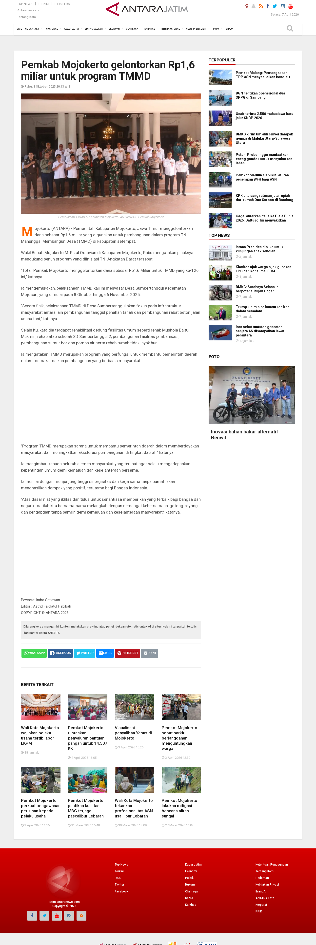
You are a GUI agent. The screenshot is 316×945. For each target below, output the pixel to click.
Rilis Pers (62, 4)
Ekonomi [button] (114, 29)
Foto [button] (216, 29)
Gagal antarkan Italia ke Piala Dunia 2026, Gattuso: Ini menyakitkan (265, 218)
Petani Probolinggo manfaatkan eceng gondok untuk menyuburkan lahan (264, 159)
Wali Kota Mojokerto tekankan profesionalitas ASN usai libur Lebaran (134, 808)
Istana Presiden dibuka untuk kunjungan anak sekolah (259, 249)
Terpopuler (222, 59)
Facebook (121, 891)
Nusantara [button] (32, 29)
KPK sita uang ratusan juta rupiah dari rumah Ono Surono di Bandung (264, 198)
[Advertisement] (111, 403)
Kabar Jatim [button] (71, 29)
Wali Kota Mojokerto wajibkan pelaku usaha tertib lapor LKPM (40, 735)
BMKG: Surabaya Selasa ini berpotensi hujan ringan (257, 289)
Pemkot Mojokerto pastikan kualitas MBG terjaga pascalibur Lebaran (86, 808)
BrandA (261, 891)
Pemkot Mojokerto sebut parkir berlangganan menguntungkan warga (179, 738)
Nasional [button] (52, 29)
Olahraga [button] (132, 29)
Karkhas (190, 905)
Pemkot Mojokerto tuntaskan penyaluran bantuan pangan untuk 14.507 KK (87, 738)
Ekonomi (191, 871)
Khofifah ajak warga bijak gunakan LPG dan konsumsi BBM (263, 269)
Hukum (190, 884)
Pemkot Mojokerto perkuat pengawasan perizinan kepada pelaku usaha (40, 808)
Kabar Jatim (193, 864)
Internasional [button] (170, 29)
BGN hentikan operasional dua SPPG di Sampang (260, 95)
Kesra (189, 898)
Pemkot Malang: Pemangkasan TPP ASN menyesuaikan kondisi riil (265, 75)
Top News (25, 4)
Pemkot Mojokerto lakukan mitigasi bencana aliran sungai (179, 808)
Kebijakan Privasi (267, 884)
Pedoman (262, 878)
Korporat (261, 905)
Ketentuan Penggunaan (272, 864)
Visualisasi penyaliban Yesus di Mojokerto (133, 733)
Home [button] (18, 29)
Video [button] (229, 29)
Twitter (119, 884)
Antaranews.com (29, 10)
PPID (259, 911)
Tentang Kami (27, 17)
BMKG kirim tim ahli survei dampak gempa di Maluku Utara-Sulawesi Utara (264, 138)
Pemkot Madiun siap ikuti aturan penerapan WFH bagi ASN (262, 177)
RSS (118, 878)
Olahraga (191, 891)
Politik (189, 878)
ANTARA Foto (265, 898)
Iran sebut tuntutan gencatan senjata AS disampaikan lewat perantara (260, 331)
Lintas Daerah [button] (94, 29)
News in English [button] (196, 29)
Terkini (43, 4)
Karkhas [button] (149, 29)
